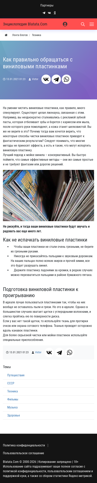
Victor (35, 79)
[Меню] (92, 24)
